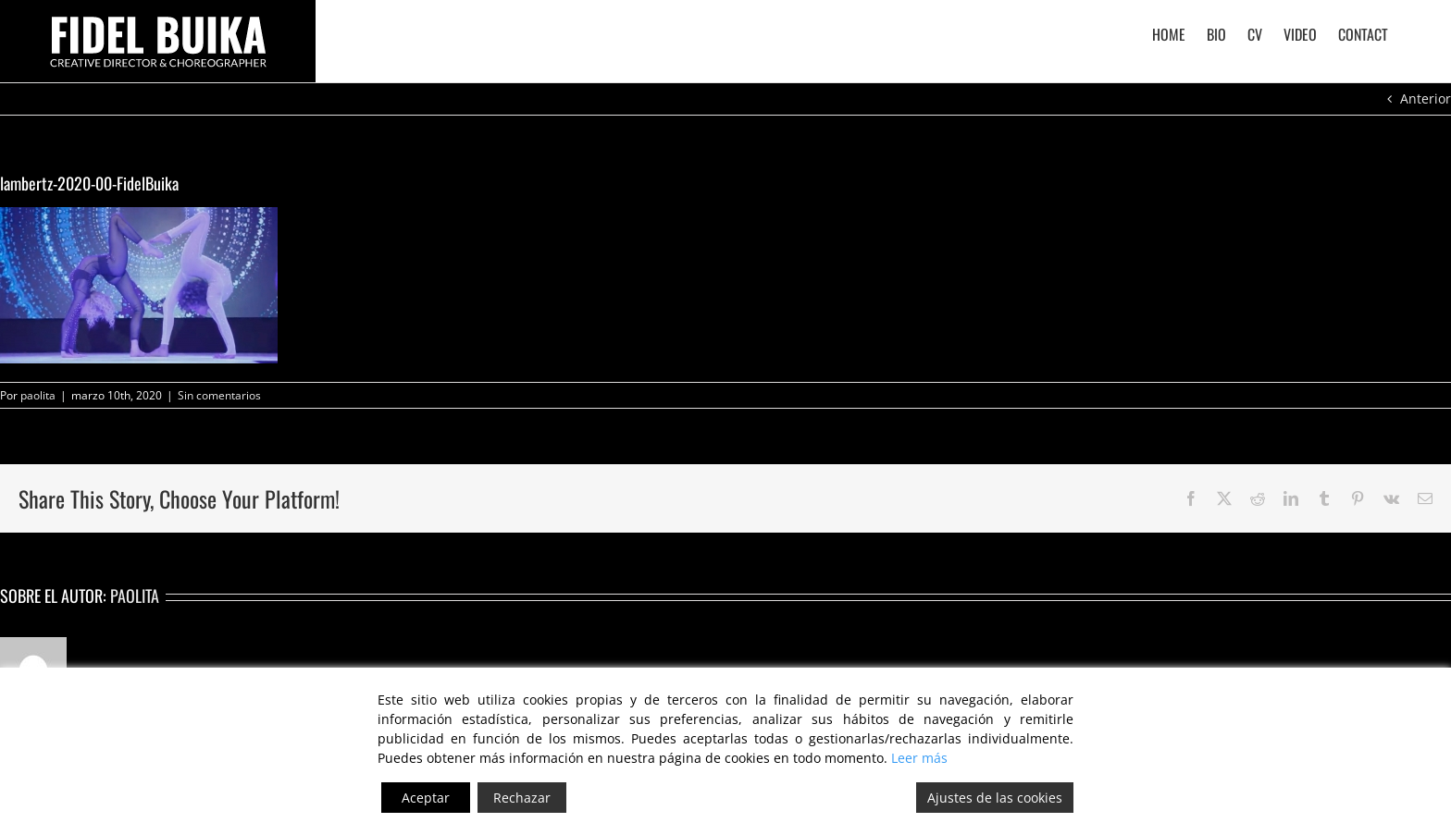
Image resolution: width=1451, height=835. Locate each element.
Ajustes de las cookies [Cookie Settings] (994, 797)
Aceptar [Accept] (426, 797)
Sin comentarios (219, 395)
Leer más (919, 758)
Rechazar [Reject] (522, 797)
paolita (38, 395)
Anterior (1425, 98)
